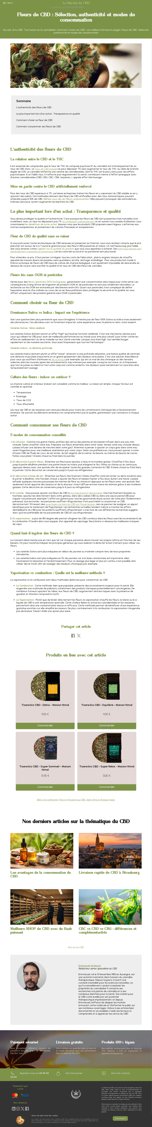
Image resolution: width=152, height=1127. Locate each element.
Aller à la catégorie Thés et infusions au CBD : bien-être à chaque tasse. (76, 799)
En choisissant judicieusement (78, 221)
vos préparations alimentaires (86, 493)
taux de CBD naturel (46, 168)
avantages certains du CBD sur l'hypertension (70, 504)
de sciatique (58, 359)
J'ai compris (120, 1118)
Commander (45, 725)
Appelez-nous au (29, 1074)
